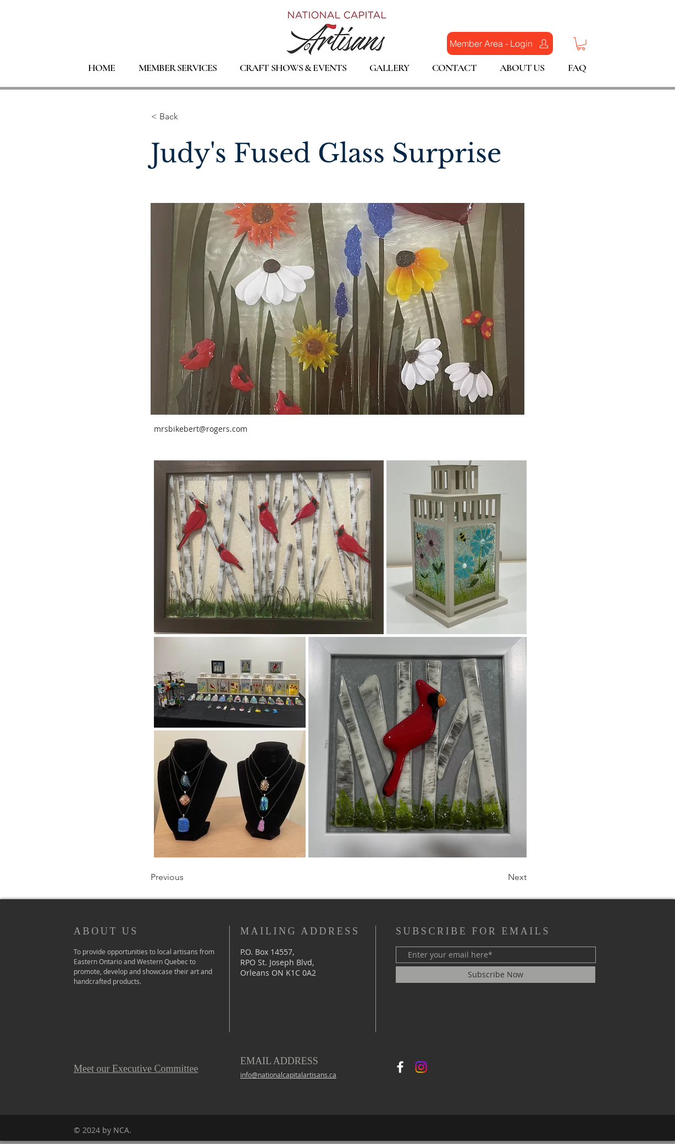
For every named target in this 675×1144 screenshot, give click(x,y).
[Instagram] (421, 1067)
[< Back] (187, 117)
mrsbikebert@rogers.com (200, 429)
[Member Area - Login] (500, 43)
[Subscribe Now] (495, 974)
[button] (581, 44)
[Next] (499, 877)
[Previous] (187, 877)
